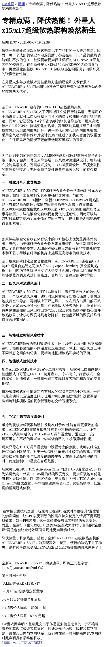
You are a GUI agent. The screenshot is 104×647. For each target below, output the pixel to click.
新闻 (21, 4)
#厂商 (23, 643)
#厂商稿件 (36, 643)
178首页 (8, 4)
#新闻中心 (10, 643)
